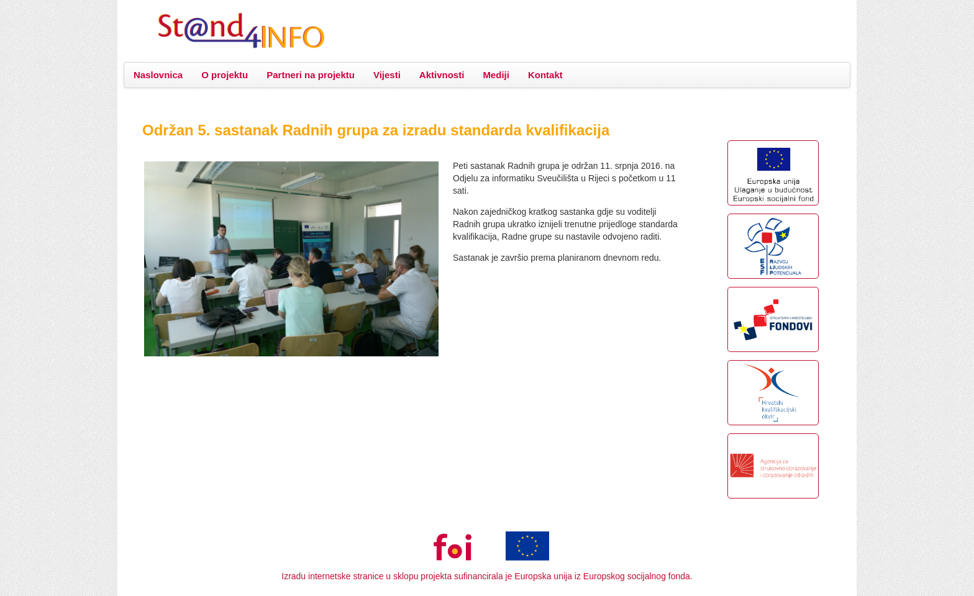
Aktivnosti (442, 75)
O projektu (224, 75)
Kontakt (545, 75)
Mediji (496, 75)
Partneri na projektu (310, 75)
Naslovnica (158, 75)
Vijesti (387, 75)
